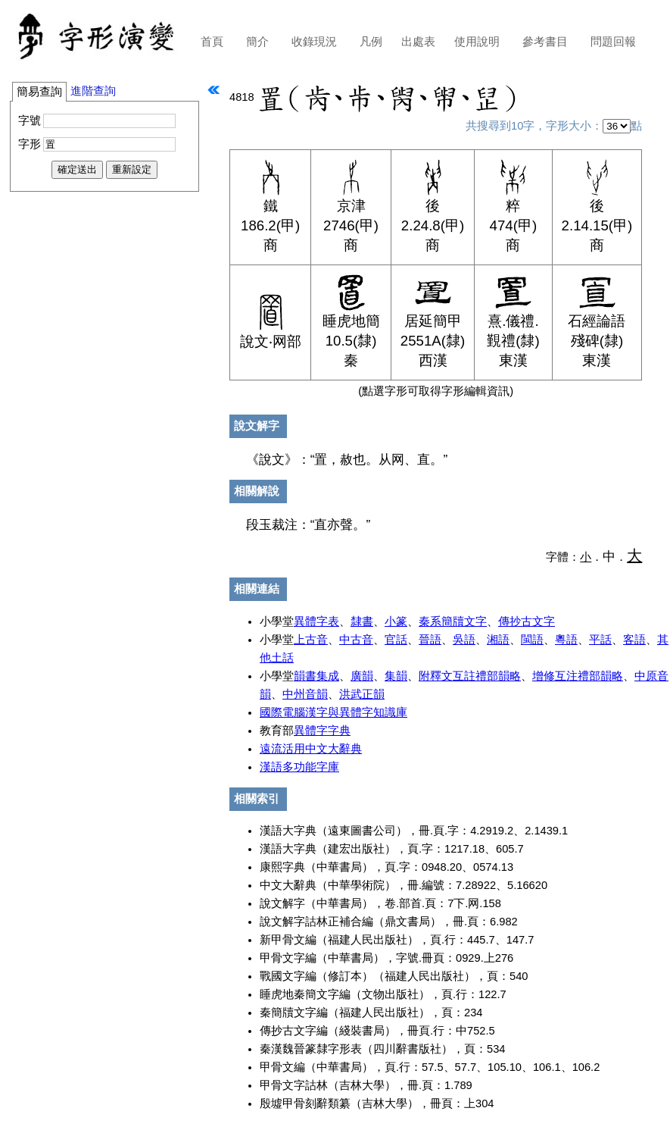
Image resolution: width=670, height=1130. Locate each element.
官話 (396, 640)
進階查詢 (93, 91)
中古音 (356, 640)
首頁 (212, 42)
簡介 (257, 42)
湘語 (498, 640)
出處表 (418, 42)
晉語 (430, 640)
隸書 (362, 621)
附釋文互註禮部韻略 (470, 676)
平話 (600, 640)
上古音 (311, 640)
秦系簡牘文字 (453, 621)
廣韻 (362, 676)
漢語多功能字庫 (299, 767)
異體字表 (316, 621)
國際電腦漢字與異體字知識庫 (333, 712)
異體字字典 (322, 731)
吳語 (464, 640)
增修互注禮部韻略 (577, 676)
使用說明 (477, 42)
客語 (634, 640)
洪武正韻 (362, 694)
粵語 (566, 640)
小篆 (396, 621)
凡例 (371, 42)
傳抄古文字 (526, 621)
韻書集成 (316, 676)
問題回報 (613, 42)
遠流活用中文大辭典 (311, 749)
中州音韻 (305, 694)
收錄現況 (314, 42)
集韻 (396, 676)
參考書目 (545, 42)
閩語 (532, 640)
